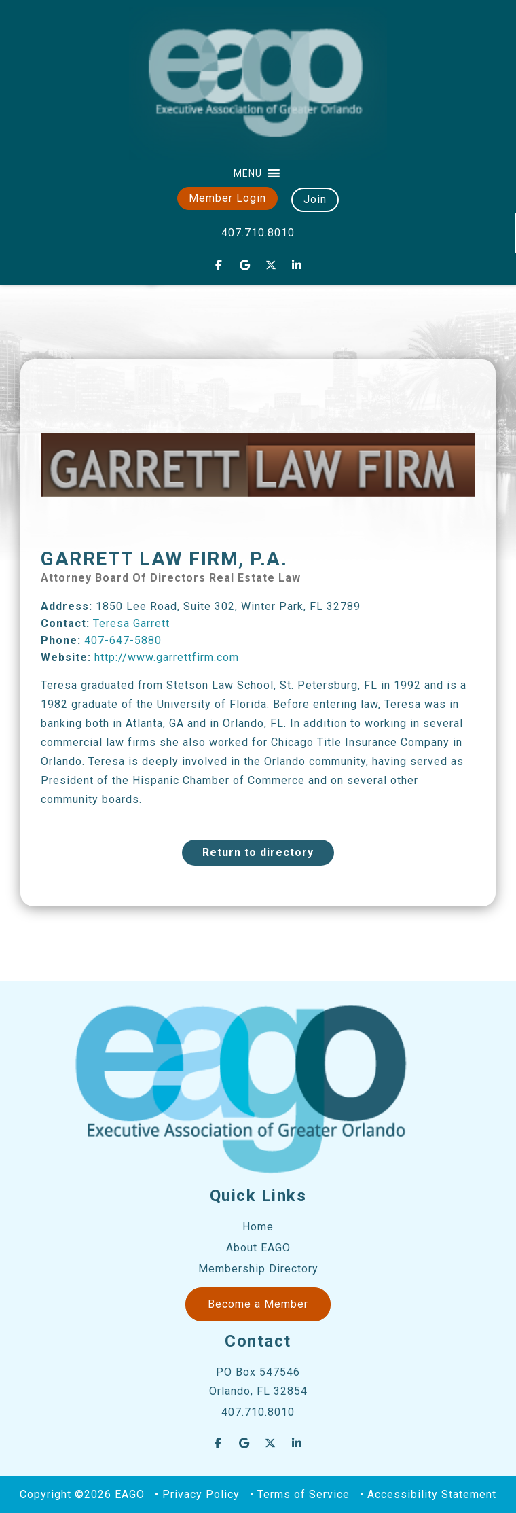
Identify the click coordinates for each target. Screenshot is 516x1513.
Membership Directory (258, 1268)
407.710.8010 (258, 232)
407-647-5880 (123, 640)
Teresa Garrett (131, 623)
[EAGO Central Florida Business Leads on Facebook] (218, 265)
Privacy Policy (201, 1494)
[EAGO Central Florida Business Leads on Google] (245, 265)
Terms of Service (303, 1494)
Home (258, 1226)
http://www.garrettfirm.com (166, 657)
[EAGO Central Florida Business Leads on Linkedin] (297, 265)
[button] (248, 173)
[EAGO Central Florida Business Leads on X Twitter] (271, 265)
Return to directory (258, 852)
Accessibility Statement (431, 1494)
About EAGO (258, 1247)
